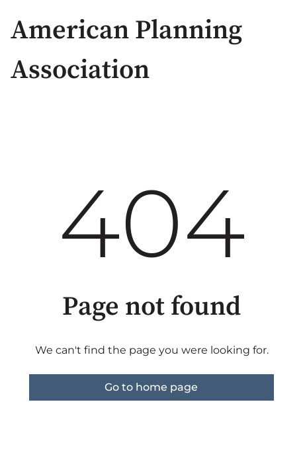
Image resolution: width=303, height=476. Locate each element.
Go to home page (151, 387)
